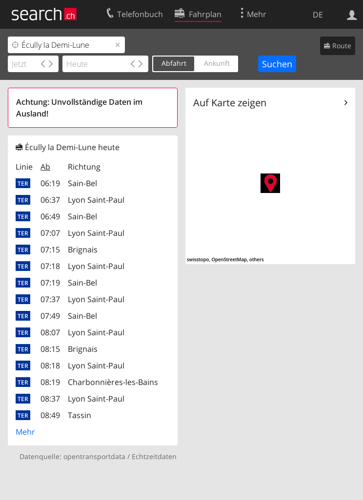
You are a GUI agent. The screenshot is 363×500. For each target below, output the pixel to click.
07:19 (50, 282)
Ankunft (217, 63)
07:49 (50, 315)
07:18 (50, 266)
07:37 (50, 299)
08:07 (50, 332)
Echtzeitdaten (154, 456)
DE (318, 14)
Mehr (25, 431)
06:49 (50, 216)
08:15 (50, 349)
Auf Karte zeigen (229, 102)
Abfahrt (173, 63)
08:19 (50, 382)
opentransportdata (94, 456)
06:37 (50, 199)
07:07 (50, 233)
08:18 (50, 365)
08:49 (50, 415)
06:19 (50, 183)
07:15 (50, 249)
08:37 (50, 398)
